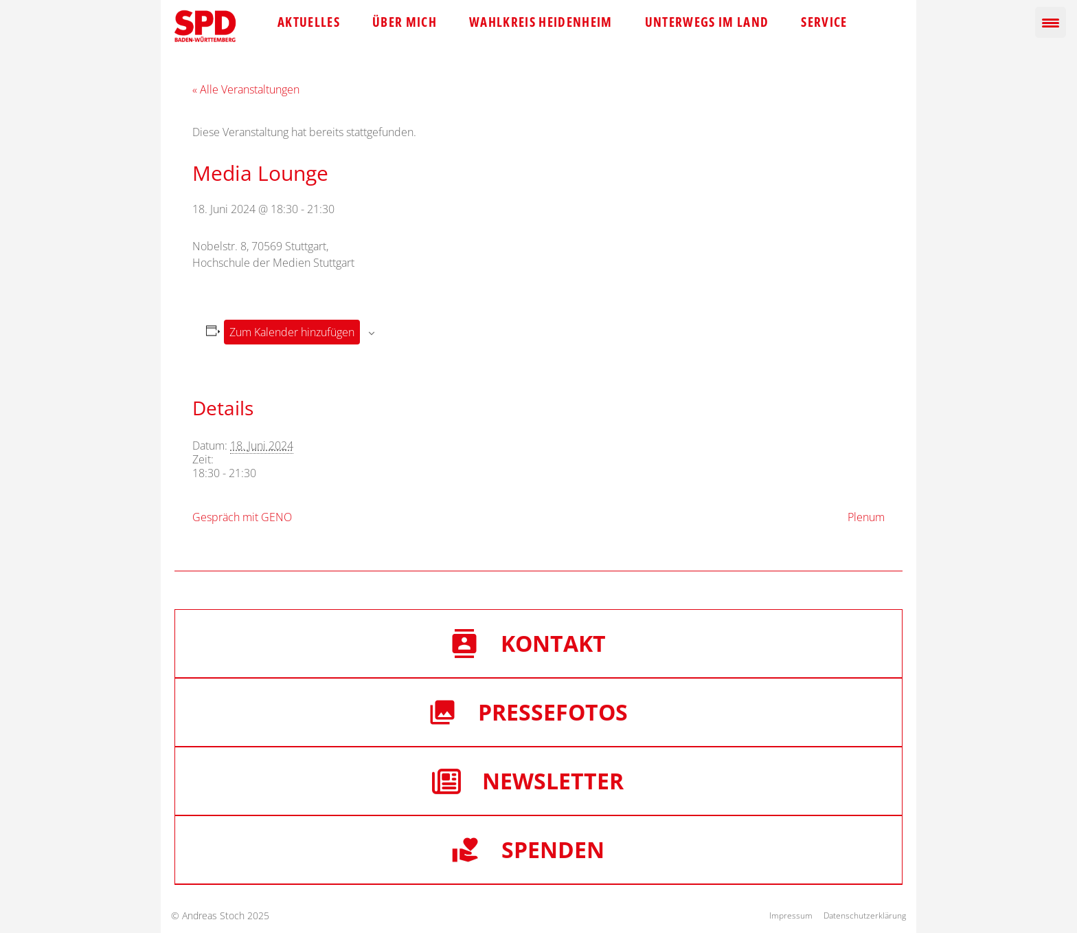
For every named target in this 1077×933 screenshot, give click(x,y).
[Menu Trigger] (1050, 22)
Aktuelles (308, 22)
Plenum (866, 517)
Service (824, 22)
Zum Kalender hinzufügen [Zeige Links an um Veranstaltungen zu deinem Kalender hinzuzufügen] (291, 332)
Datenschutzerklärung (865, 915)
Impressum (791, 915)
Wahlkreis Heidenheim (541, 22)
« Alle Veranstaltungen (245, 89)
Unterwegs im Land (707, 22)
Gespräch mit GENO (242, 517)
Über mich (404, 22)
